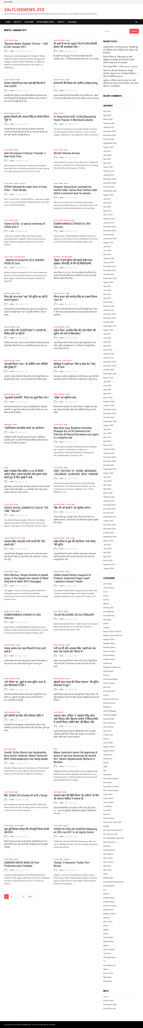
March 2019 (108, 445)
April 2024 (107, 210)
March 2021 (108, 350)
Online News (108, 878)
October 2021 (108, 322)
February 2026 (109, 123)
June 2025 (107, 155)
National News (19, 257)
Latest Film (107, 794)
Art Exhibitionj (108, 615)
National (57, 257)
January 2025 (108, 175)
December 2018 (109, 457)
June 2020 (107, 385)
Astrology (107, 619)
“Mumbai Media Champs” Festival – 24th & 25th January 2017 (26, 45)
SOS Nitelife (108, 937)
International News (111, 778)
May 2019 (107, 437)
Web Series (107, 981)
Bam (53, 1024)
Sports (106, 945)
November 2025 (109, 135)
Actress (106, 599)
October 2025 (108, 139)
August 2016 (108, 540)
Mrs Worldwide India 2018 (113, 838)
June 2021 (107, 338)
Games (106, 738)
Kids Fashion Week (110, 790)
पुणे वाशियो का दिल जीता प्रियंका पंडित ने (23, 715)
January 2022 (108, 310)
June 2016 (107, 548)
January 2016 (108, 568)
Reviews (22, 183)
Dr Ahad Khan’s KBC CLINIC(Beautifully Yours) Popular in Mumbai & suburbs (75, 118)
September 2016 (109, 536)
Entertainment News (45, 22)
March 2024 (108, 214)
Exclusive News (59, 504)
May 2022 (107, 294)
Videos (61, 113)
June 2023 (107, 250)
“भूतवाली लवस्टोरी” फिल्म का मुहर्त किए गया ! (26, 397)
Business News (109, 651)
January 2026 (108, 127)
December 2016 (109, 524)
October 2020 (108, 369)
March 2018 (108, 493)
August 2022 (108, 282)
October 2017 (108, 512)
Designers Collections (112, 667)
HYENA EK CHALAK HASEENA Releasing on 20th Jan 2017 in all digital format (75, 830)
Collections (107, 663)
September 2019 (109, 421)
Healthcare (107, 754)
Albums (106, 603)
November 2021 (109, 318)
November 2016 (109, 528)
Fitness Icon (108, 734)
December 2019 (109, 409)
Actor (105, 591)
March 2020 (108, 397)
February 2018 (109, 497)
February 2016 (109, 564)
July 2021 (107, 334)
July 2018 (107, 477)
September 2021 (109, 326)
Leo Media (107, 806)
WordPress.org (109, 1008)
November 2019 (109, 413)
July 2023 (107, 246)
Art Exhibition (108, 611)
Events (106, 695)
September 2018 (109, 469)
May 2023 (107, 254)
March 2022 (108, 302)
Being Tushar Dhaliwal (112, 631)
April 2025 (107, 163)
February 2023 (109, 258)
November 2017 (109, 509)
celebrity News (109, 659)
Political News (109, 897)
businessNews (109, 655)
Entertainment (109, 691)
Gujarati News (109, 750)
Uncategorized (10, 749)
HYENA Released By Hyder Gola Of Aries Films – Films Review (25, 188)
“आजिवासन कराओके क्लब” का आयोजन (24, 428)
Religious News (109, 913)
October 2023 (108, 234)
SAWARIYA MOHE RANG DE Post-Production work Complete (22, 864)
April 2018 (107, 489)
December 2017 (109, 505)
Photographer (109, 886)
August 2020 (108, 377)
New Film (107, 866)
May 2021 (107, 342)
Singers (106, 929)
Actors (106, 595)
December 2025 (109, 131)
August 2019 (108, 425)
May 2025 (107, 159)
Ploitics (106, 893)
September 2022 (109, 278)
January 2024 (108, 222)
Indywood (107, 774)
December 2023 (109, 226)
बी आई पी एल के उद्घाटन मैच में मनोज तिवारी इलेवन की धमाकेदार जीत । (75, 45)
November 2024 (109, 183)
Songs (105, 933)
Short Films (107, 921)
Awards (106, 627)
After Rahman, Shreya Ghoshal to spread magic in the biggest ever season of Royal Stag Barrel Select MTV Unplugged (26, 578)
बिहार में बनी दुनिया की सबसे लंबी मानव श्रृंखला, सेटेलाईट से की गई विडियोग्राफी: (73, 262)
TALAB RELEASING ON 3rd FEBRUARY (74, 614)
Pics (105, 889)
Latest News (8, 40)
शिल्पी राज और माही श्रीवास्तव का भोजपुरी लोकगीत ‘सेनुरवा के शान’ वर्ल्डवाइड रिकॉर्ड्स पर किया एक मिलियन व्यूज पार (119, 73)
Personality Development (113, 882)
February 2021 (109, 354)
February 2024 (109, 218)
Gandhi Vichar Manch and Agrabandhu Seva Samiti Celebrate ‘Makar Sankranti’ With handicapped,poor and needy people (26, 755)
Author (106, 623)
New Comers (108, 862)
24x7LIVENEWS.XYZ (24, 9)
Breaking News (109, 647)
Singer (105, 925)
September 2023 (109, 238)
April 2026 (107, 115)
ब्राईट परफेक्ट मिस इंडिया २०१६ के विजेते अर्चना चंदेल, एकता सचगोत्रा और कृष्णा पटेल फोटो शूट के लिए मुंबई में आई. (25, 474)
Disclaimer (29, 22)
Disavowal (72, 22)
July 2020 (107, 381)
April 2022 (107, 298)
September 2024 (109, 191)
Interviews (107, 782)
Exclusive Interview (110, 699)
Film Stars (107, 731)
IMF (104, 770)
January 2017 (108, 520)
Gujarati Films (108, 746)
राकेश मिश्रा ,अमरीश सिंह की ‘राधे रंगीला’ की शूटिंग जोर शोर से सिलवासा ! (75, 332)
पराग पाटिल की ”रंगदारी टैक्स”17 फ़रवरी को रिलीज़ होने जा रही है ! (25, 332)
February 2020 (109, 401)
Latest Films (108, 798)
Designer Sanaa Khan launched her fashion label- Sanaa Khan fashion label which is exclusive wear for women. (75, 190)
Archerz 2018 (108, 607)
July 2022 (107, 286)
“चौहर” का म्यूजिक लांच (65, 397)
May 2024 (107, 206)
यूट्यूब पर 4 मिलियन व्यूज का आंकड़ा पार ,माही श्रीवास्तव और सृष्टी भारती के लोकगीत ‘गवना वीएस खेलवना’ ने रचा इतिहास (121, 83)
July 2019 (107, 429)
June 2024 (107, 202)
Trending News (109, 957)
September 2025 (109, 143)
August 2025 (108, 147)
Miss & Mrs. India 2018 (112, 822)
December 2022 (109, 266)
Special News (19, 826)
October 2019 (108, 417)
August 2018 (108, 473)
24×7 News (107, 583)
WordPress (45, 1024)
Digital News (108, 671)
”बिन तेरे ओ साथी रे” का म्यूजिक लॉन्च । (72, 507)
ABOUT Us (17, 22)
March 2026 (108, 119)
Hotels (106, 762)
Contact (61, 22)
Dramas (106, 675)
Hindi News (57, 361)
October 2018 (108, 465)
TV (104, 961)
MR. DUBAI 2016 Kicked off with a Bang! (25, 795)
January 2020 (108, 405)
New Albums (108, 854)
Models (106, 826)
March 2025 (108, 167)
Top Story (107, 953)
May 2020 (107, 389)
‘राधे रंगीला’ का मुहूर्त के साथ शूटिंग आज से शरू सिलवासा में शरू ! (25, 683)
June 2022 (107, 290)
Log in (105, 996)
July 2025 (107, 151)
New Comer (108, 858)
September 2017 (109, 516)
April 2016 (107, 556)
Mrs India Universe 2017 (112, 830)
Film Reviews (108, 727)
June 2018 (107, 481)
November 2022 (109, 270)
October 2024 (108, 187)
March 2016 (108, 560)
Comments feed (109, 1004)
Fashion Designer (110, 715)
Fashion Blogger (109, 711)
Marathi (106, 814)
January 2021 (108, 357)
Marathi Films (69, 220)
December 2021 (109, 314)
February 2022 (109, 306)
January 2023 (108, 262)
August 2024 (108, 195)
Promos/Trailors (110, 905)
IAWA (105, 766)
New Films (107, 870)
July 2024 (107, 199)
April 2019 (107, 441)
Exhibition (107, 707)
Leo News (107, 810)
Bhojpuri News (59, 40)
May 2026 (107, 111)
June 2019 (107, 433)
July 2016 (107, 544)
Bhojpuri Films (109, 639)
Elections (107, 687)
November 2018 (109, 461)
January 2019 (108, 453)
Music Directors (109, 842)
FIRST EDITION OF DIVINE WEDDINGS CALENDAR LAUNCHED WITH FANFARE (76, 472)
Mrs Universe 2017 (110, 834)
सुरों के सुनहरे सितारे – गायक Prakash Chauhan (120, 66)
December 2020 (109, 361)
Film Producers (109, 723)
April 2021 (107, 346)
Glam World (108, 742)
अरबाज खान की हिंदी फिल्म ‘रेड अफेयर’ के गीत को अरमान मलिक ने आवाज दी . (76, 797)
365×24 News (108, 587)
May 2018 (107, 485)
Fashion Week (108, 719)
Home (8, 22)
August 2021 (108, 330)
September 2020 (109, 373)
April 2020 (107, 393)
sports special (108, 949)
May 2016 (107, 552)
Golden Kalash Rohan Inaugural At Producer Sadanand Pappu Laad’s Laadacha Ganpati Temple (72, 578)
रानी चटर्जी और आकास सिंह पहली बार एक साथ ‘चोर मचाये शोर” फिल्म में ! (75, 650)
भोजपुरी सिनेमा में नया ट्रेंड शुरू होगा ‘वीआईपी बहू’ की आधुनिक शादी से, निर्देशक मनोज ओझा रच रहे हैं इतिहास (120, 50)
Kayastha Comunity (111, 786)
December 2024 (109, 179)
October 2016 (108, 532)
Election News (109, 683)
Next (30, 896)
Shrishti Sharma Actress (67, 153)
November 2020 (109, 365)
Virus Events (108, 973)
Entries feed (108, 1000)
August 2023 (108, 242)
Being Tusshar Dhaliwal (112, 635)
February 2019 (109, 449)
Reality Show (108, 909)
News (16, 40)
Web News (107, 977)
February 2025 (109, 171)
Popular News (108, 901)
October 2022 (108, 274)
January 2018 (108, 501)
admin (12, 51)
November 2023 (109, 230)
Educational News (110, 679)
